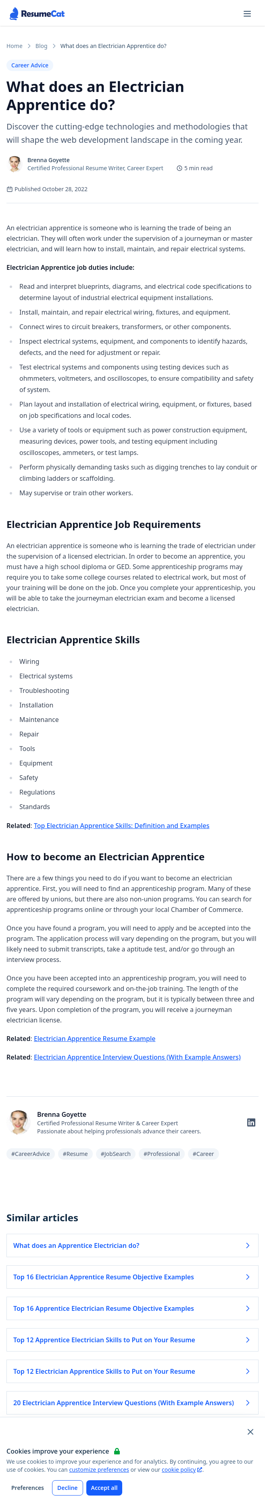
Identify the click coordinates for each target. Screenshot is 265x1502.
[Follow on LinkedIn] (251, 1122)
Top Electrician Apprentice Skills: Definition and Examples (121, 825)
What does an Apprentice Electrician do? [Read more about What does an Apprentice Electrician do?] (132, 1245)
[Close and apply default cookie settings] (250, 1432)
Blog (41, 46)
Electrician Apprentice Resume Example (95, 1038)
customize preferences (99, 1469)
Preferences (27, 1488)
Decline (67, 1488)
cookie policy (182, 1469)
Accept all (104, 1488)
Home (14, 46)
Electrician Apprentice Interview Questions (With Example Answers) (137, 1057)
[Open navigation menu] (247, 14)
